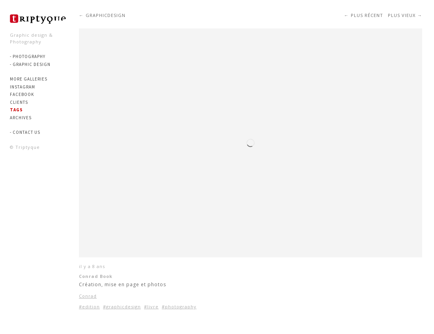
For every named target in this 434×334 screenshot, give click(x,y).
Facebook (22, 94)
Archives (21, 117)
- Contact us (25, 132)
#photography (179, 307)
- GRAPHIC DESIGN (30, 64)
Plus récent (367, 15)
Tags (16, 110)
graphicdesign (105, 15)
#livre (151, 307)
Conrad (88, 296)
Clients (19, 102)
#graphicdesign (122, 307)
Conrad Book (95, 276)
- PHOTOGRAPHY (27, 56)
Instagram (22, 87)
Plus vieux (401, 15)
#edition (89, 307)
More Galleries (28, 79)
